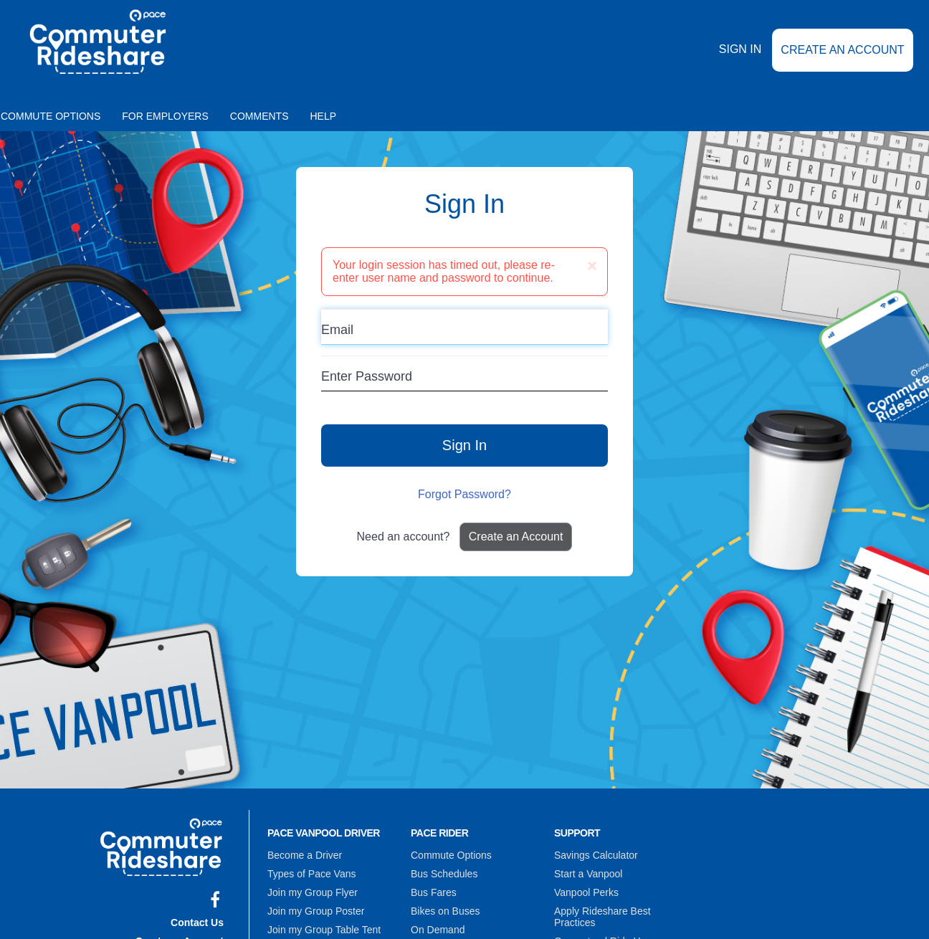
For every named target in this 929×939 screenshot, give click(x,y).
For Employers (165, 116)
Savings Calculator (596, 855)
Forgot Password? (464, 494)
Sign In (740, 49)
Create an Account (842, 50)
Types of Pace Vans (311, 874)
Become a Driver (304, 855)
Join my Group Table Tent (324, 929)
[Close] (592, 266)
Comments (259, 116)
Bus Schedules (444, 874)
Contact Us (197, 922)
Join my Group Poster (315, 911)
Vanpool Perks (586, 892)
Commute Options (451, 855)
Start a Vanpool (588, 874)
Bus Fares (434, 892)
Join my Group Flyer (312, 892)
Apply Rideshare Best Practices (602, 916)
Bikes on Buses (445, 911)
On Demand (437, 929)
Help (323, 116)
